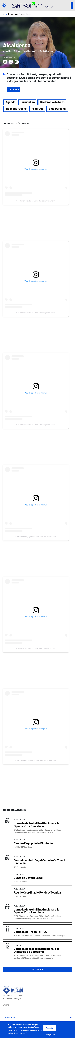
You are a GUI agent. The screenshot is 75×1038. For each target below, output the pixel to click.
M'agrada (38, 108)
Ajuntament (13, 14)
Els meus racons (16, 108)
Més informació (20, 1033)
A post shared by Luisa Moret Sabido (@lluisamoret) (35, 201)
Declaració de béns (52, 102)
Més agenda (37, 969)
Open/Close (72, 5)
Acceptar (49, 1028)
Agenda (10, 102)
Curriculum (28, 102)
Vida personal (57, 108)
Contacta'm (13, 89)
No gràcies (50, 1035)
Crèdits (6, 1005)
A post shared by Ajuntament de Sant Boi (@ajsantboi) (35, 537)
